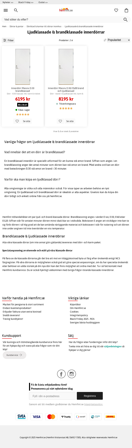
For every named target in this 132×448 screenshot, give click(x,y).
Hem (4, 26)
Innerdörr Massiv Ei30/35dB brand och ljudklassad (66, 89)
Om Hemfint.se (78, 308)
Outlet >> (43, 2)
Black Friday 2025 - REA (82, 318)
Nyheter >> (8, 2)
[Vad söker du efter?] (66, 19)
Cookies (74, 311)
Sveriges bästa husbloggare (85, 322)
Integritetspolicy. (93, 404)
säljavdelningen (113, 346)
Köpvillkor (75, 304)
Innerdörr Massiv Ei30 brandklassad (22, 89)
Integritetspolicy (79, 315)
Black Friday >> (25, 2)
